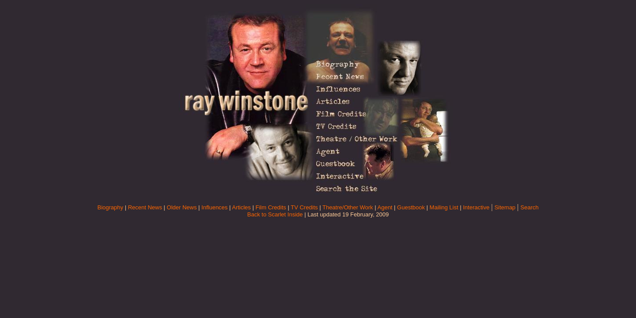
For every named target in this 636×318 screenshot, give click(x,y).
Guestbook (411, 207)
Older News (182, 207)
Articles (241, 207)
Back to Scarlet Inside (275, 214)
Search (529, 207)
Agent (385, 207)
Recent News (145, 207)
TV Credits (304, 207)
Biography (110, 207)
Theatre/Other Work (347, 207)
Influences (214, 207)
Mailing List (444, 207)
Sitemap (504, 207)
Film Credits (270, 207)
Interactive (476, 207)
